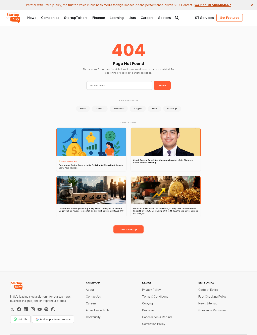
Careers (147, 18)
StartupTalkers (76, 18)
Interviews (119, 109)
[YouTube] (40, 309)
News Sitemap (207, 303)
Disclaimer (149, 310)
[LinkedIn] (26, 309)
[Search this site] (177, 18)
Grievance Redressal (212, 310)
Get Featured (229, 18)
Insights (138, 109)
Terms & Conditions (155, 296)
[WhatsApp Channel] (53, 309)
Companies (50, 18)
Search (162, 85)
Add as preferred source (53, 319)
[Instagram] (33, 309)
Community (93, 317)
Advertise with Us (97, 310)
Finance (98, 18)
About (90, 289)
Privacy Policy (151, 289)
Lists (132, 18)
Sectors (164, 18)
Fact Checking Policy (212, 296)
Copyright (148, 303)
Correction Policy (153, 324)
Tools (154, 109)
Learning (117, 18)
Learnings (172, 109)
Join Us (20, 319)
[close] (252, 5)
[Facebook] (19, 309)
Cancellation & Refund (157, 317)
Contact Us (93, 296)
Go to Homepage (128, 229)
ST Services (204, 18)
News (31, 18)
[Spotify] (46, 309)
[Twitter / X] (12, 309)
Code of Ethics (208, 289)
